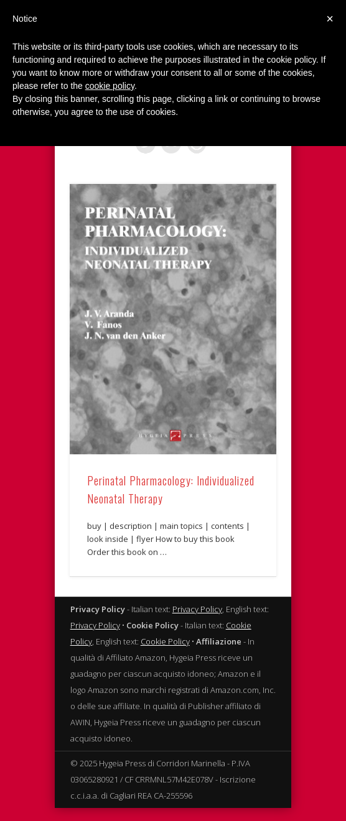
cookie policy (109, 86)
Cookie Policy (165, 644)
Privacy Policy (197, 612)
